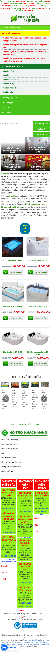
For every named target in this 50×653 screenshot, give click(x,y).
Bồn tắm (15, 124)
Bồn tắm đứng (8, 84)
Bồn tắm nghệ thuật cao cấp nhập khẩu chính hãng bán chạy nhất (24, 52)
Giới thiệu (4, 453)
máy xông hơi (20, 644)
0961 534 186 (11, 561)
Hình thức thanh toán (8, 458)
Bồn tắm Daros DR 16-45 (12, 352)
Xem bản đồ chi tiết (4, 572)
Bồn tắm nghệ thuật (10, 88)
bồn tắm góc (16, 207)
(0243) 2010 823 (10, 556)
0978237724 (25, 8)
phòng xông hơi (27, 642)
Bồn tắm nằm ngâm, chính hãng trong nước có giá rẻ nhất (24, 46)
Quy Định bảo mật (7, 471)
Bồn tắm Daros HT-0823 (12, 306)
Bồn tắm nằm (8, 71)
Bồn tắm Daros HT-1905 (12, 261)
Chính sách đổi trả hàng (9, 440)
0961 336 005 (43, 508)
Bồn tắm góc (7, 75)
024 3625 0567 (10, 509)
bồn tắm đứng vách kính (37, 640)
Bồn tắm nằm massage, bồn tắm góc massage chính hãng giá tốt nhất (24, 39)
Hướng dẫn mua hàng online (11, 467)
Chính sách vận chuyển (9, 449)
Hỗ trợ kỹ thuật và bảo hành (11, 462)
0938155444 (6, 6)
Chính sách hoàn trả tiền (9, 444)
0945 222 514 (10, 532)
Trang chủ (4, 124)
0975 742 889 (20, 1)
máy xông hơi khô (32, 644)
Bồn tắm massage (10, 79)
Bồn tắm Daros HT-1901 (38, 306)
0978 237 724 (5, 8)
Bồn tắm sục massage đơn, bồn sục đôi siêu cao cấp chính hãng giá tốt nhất (24, 59)
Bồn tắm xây (7, 92)
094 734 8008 (29, 3)
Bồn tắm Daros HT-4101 (38, 261)
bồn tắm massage (32, 204)
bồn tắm (25, 640)
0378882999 (42, 8)
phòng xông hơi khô (41, 642)
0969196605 (28, 10)
